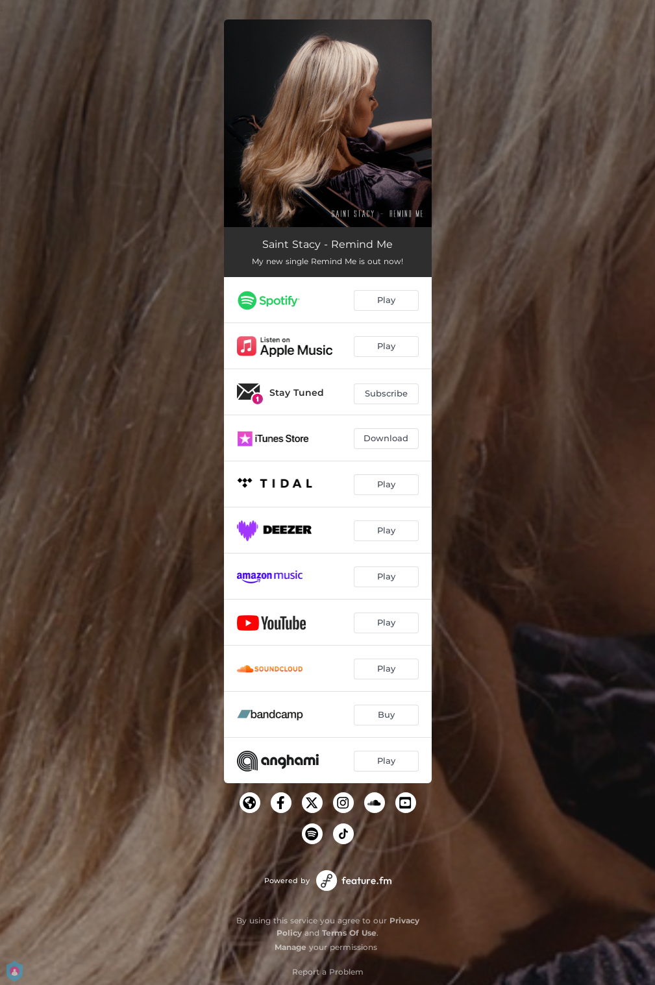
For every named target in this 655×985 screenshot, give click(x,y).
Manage (290, 947)
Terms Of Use (349, 933)
